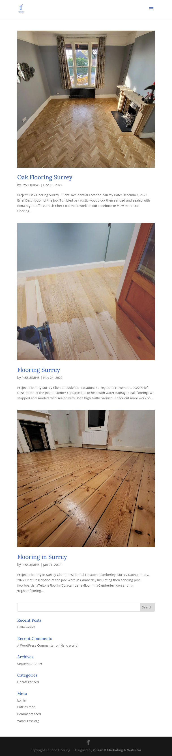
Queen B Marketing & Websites (117, 750)
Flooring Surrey (38, 369)
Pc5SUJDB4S (31, 185)
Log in (21, 700)
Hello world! (26, 627)
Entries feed (26, 707)
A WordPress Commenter (36, 645)
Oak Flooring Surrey (44, 177)
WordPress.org (28, 721)
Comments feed (29, 714)
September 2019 (29, 664)
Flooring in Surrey (42, 556)
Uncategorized (28, 682)
